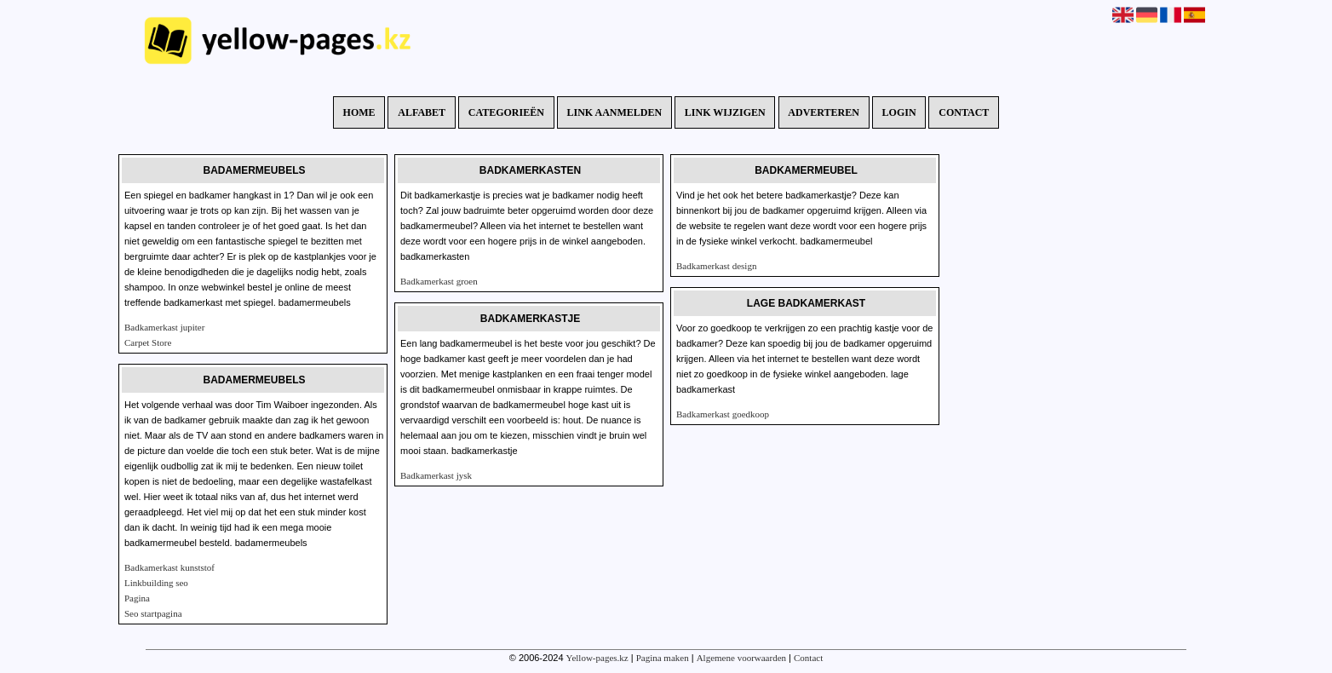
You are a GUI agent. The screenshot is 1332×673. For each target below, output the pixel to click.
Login (899, 112)
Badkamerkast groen (439, 281)
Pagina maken (662, 658)
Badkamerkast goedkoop (722, 414)
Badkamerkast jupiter (164, 327)
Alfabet (421, 112)
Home (359, 112)
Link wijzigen (725, 112)
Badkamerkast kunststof (169, 567)
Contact (964, 112)
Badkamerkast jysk (436, 475)
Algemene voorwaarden (741, 658)
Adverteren (823, 112)
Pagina (137, 598)
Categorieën (506, 112)
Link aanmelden (615, 112)
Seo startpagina (153, 613)
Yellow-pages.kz (597, 658)
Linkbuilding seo (156, 583)
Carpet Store (147, 342)
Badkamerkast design (716, 266)
